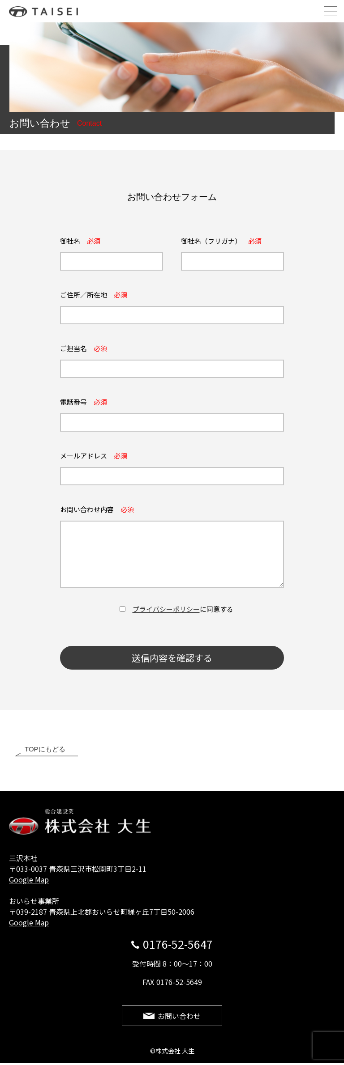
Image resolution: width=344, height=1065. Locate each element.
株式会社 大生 (47, 11)
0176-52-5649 (179, 982)
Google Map (29, 879)
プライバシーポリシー (166, 609)
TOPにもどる (45, 749)
